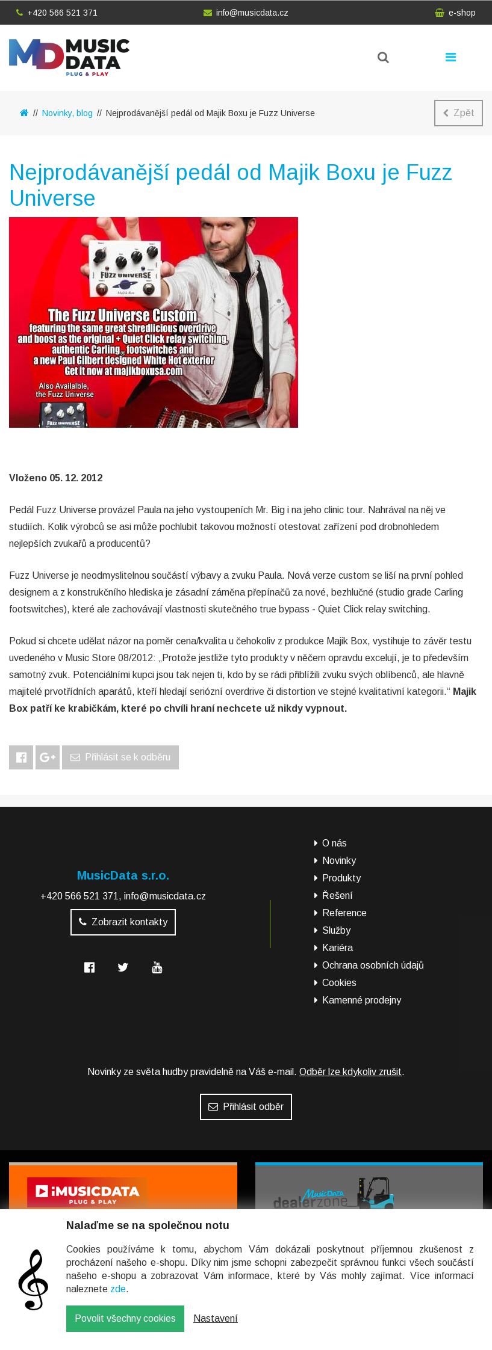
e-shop (455, 12)
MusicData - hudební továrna (69, 57)
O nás (334, 843)
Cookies (339, 983)
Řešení (337, 895)
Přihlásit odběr (246, 1107)
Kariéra (337, 948)
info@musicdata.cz (246, 12)
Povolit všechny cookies (125, 1327)
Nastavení (215, 1327)
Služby (336, 930)
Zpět (459, 113)
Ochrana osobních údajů (373, 965)
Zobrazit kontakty (123, 922)
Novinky (339, 860)
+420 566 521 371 (57, 12)
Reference (344, 913)
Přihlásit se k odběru (120, 757)
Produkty (341, 878)
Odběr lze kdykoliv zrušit (350, 1072)
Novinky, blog (67, 113)
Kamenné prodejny (361, 1000)
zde (118, 1298)
